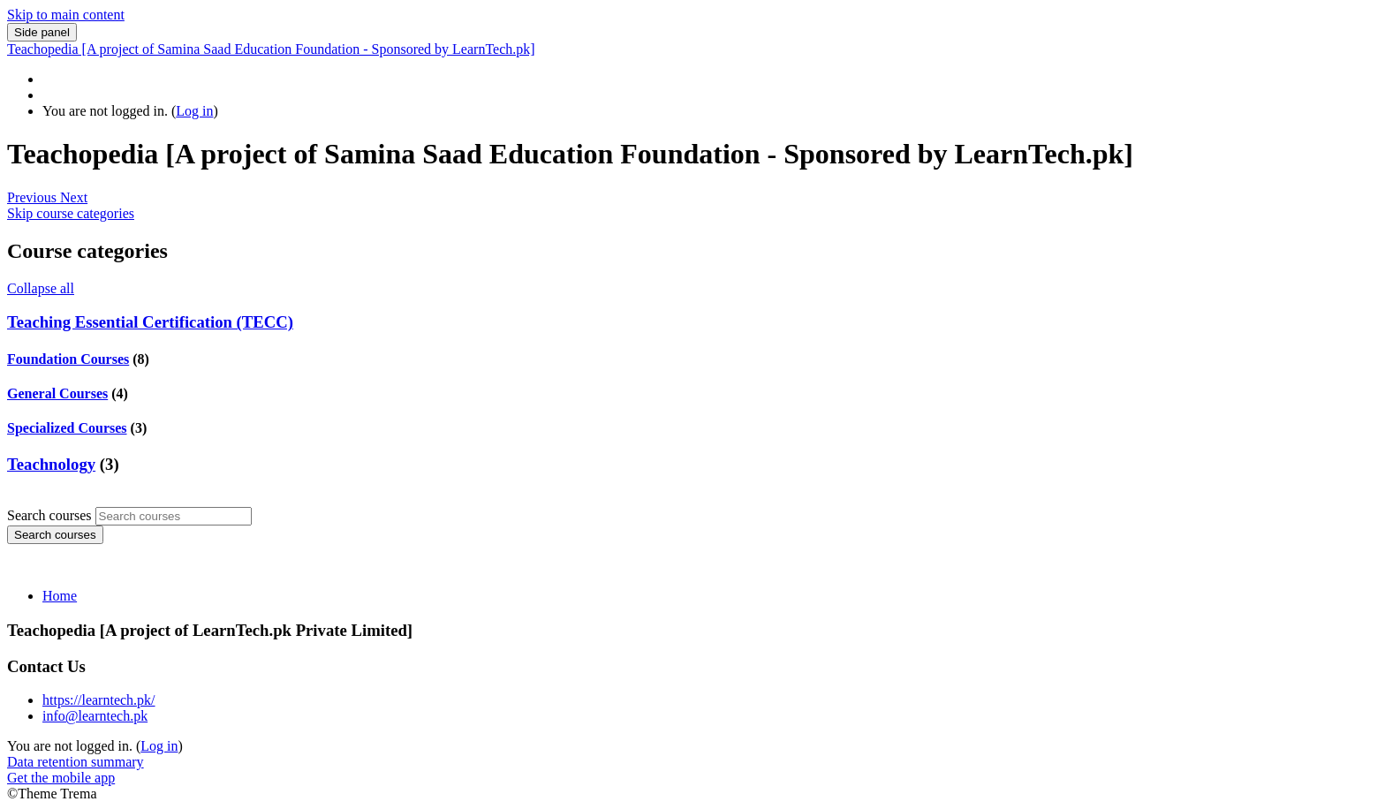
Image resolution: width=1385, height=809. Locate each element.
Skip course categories (70, 213)
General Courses (57, 393)
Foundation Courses (68, 359)
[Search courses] (173, 516)
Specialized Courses (67, 427)
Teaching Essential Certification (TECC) (150, 322)
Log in (194, 110)
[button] (33, 197)
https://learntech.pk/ (98, 699)
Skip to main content (66, 14)
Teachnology (51, 464)
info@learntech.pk (95, 715)
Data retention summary (75, 761)
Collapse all (40, 288)
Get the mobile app (61, 777)
